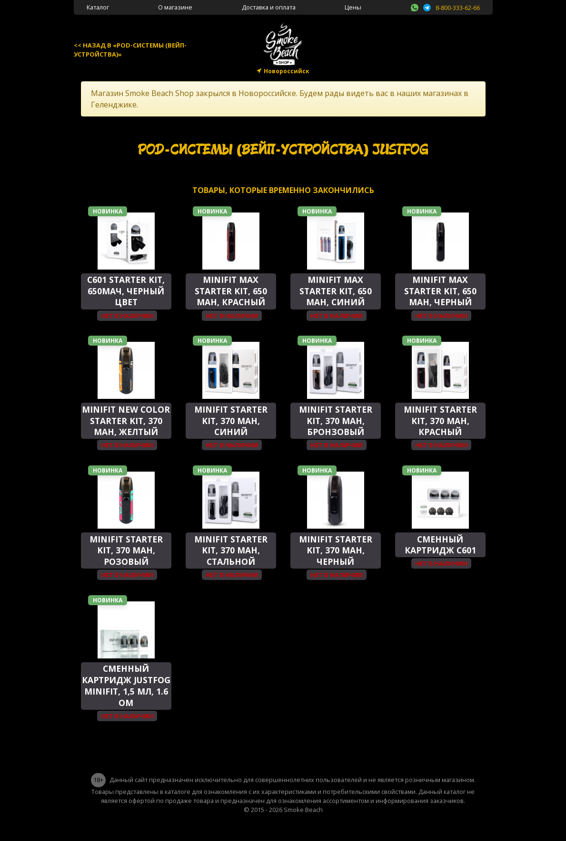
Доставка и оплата (269, 7)
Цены (353, 7)
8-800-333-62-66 (458, 7)
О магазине (175, 7)
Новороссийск (286, 71)
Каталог (98, 7)
